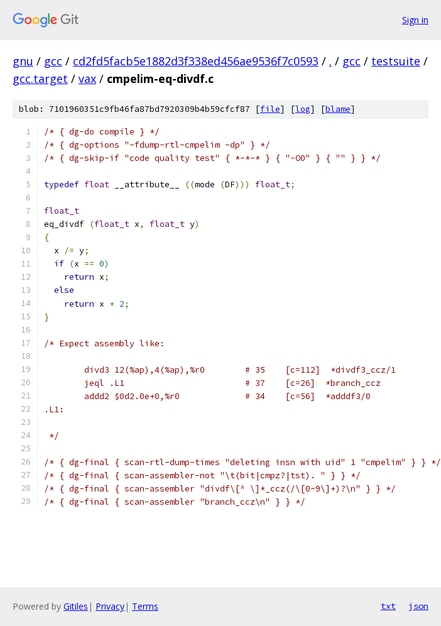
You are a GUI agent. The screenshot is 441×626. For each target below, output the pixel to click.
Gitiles (75, 606)
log (302, 109)
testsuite (395, 61)
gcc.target (40, 78)
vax (87, 78)
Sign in (415, 20)
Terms (145, 606)
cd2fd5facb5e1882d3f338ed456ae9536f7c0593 (195, 61)
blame (338, 109)
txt (388, 606)
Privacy (109, 606)
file (270, 109)
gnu (23, 61)
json (418, 606)
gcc (53, 61)
